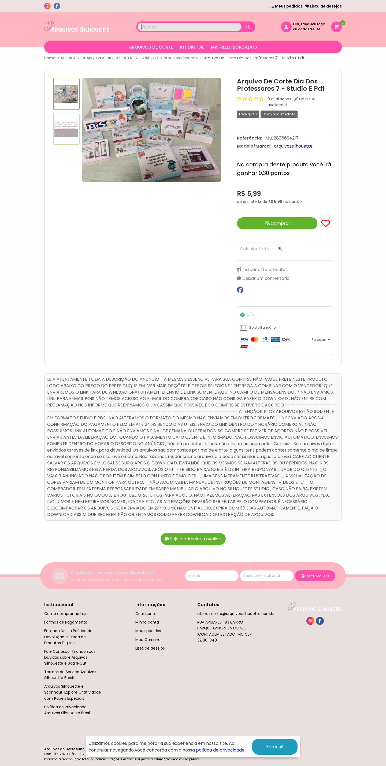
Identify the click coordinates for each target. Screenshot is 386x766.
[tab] (285, 315)
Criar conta (146, 613)
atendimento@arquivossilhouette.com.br (236, 613)
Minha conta (147, 622)
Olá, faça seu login (309, 24)
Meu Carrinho (148, 639)
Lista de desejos (323, 6)
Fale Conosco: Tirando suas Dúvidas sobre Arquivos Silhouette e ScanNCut (69, 657)
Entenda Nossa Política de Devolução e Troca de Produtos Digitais (68, 636)
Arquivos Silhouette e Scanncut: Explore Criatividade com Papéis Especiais (72, 692)
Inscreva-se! (315, 576)
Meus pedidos (286, 6)
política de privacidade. (220, 750)
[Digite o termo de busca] (190, 27)
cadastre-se (309, 29)
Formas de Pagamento (65, 622)
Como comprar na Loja (66, 613)
